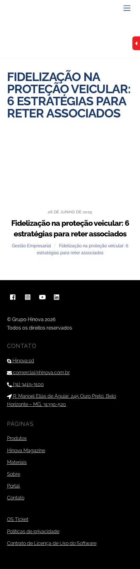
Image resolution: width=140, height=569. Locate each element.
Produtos (17, 438)
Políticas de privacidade (33, 531)
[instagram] (28, 297)
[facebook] (13, 297)
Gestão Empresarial (31, 245)
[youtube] (42, 297)
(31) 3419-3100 (25, 384)
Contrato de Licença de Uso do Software (51, 543)
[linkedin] (57, 297)
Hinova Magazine (26, 450)
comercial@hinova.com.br (38, 372)
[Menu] (127, 8)
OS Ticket (17, 519)
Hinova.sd (20, 361)
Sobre (13, 474)
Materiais (17, 462)
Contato (15, 498)
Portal (13, 486)
